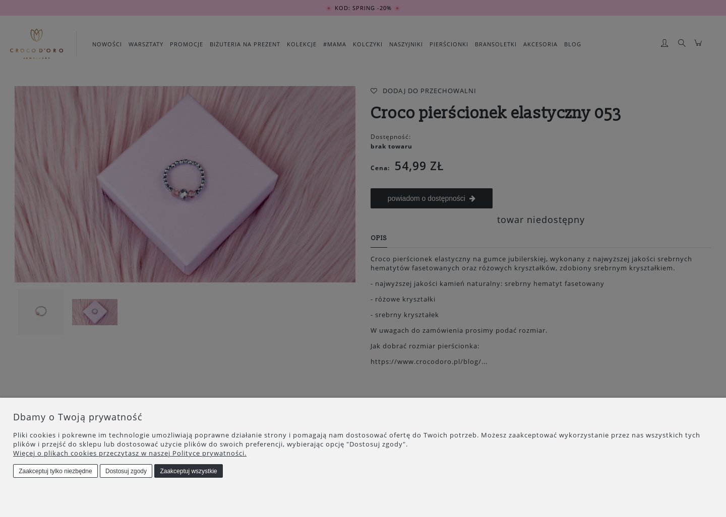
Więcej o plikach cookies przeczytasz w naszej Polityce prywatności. (130, 453)
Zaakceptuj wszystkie (188, 471)
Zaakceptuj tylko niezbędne (55, 471)
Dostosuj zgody (126, 471)
